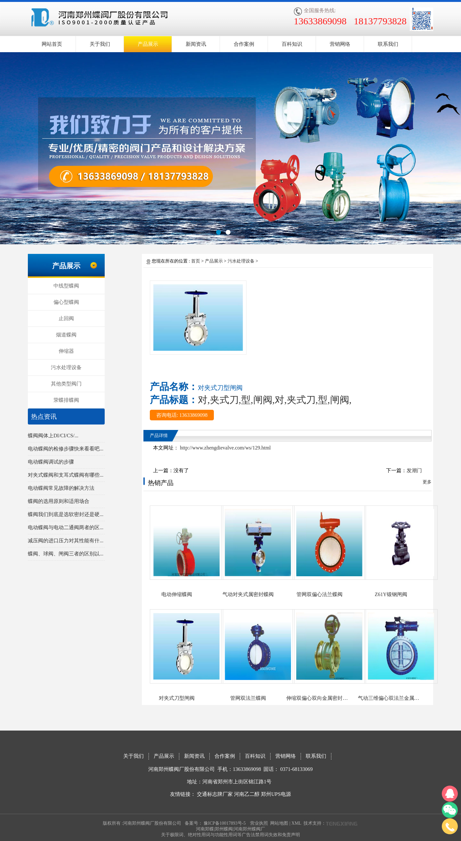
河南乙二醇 (247, 794)
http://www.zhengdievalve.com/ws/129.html (225, 447)
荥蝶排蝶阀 (66, 400)
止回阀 (66, 318)
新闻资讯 (196, 44)
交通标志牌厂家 (215, 794)
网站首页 (52, 44)
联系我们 (388, 44)
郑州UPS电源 (276, 794)
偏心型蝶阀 (66, 302)
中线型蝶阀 (66, 285)
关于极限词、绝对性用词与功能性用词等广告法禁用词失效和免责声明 (230, 834)
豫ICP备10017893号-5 (225, 823)
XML (296, 823)
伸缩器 (66, 351)
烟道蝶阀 (66, 334)
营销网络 (340, 44)
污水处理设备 (66, 367)
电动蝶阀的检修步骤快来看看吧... (65, 448)
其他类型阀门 (66, 383)
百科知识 (292, 44)
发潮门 (414, 470)
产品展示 (148, 44)
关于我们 (100, 44)
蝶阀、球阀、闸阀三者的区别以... (65, 553)
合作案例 (244, 44)
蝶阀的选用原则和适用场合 (58, 501)
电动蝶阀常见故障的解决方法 (61, 488)
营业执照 (259, 823)
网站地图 (279, 823)
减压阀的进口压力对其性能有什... (65, 540)
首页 (195, 261)
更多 (427, 482)
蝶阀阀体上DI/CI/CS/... (53, 435)
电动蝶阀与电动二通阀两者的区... (65, 527)
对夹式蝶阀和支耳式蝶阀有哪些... (65, 475)
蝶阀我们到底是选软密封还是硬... (65, 514)
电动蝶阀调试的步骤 (51, 462)
